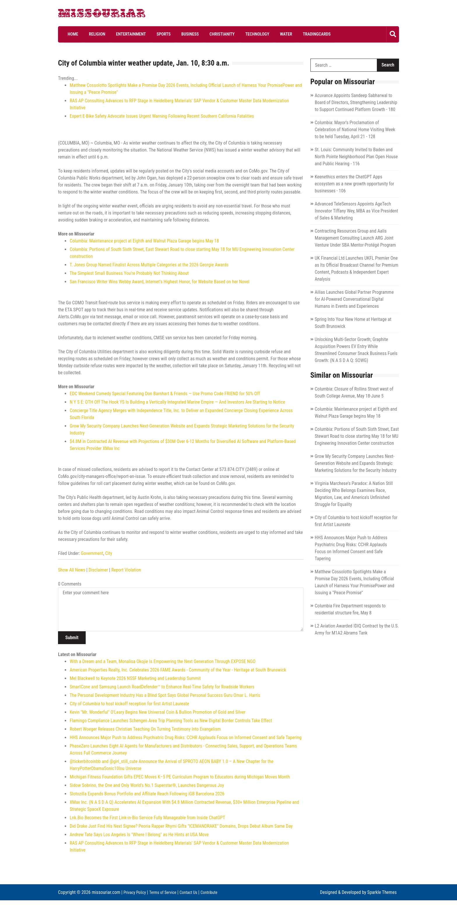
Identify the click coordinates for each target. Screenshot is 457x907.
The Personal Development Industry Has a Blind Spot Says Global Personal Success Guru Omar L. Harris (165, 695)
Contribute (67, 899)
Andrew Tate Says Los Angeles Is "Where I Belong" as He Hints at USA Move (139, 834)
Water (249, 34)
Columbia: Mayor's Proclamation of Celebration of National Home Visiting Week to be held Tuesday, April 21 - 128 (355, 129)
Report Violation (126, 570)
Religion (88, 34)
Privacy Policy (136, 892)
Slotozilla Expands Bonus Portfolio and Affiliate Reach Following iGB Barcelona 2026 (147, 794)
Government (92, 553)
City (108, 553)
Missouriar (80, 14)
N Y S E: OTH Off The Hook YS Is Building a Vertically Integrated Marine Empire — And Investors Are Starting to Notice (177, 402)
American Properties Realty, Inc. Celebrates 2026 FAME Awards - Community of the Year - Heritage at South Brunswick (178, 670)
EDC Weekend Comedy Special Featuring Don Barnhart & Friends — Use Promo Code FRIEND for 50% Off (165, 393)
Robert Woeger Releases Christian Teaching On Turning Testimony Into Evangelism (145, 729)
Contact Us (197, 892)
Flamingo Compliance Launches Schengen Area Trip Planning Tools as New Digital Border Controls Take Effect (171, 720)
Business (167, 34)
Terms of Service (167, 892)
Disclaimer (98, 570)
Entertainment (117, 34)
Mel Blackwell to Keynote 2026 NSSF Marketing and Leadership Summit (135, 678)
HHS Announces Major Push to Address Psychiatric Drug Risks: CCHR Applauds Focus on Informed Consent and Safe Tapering (186, 737)
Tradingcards (275, 34)
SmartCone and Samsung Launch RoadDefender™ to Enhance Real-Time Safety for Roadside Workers (162, 687)
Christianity (195, 34)
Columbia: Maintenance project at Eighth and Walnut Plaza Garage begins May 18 (144, 241)
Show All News (71, 570)
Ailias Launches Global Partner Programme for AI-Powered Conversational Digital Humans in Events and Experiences (354, 299)
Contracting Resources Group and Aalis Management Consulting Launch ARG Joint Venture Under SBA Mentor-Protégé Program (355, 237)
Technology (225, 34)
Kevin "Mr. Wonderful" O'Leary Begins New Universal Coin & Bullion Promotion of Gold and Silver (157, 712)
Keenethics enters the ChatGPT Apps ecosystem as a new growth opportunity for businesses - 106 (354, 183)
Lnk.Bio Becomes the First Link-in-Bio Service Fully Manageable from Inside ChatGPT (147, 817)
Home (69, 34)
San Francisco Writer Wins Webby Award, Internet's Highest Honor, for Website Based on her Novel (159, 281)
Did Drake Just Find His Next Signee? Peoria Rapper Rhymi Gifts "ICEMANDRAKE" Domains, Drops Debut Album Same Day (181, 826)
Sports (145, 34)
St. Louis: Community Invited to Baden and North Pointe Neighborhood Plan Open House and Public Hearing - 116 (356, 156)
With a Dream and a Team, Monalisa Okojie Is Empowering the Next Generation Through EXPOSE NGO (163, 661)
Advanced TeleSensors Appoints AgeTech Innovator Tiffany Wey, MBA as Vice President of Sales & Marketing (356, 210)
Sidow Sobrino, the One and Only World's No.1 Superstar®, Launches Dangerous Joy (147, 785)
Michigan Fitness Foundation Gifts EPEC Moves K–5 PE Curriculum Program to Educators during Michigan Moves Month (180, 777)
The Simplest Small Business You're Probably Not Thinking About (129, 273)
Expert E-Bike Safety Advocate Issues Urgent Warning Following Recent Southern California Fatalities (162, 116)
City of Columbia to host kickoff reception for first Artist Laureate (129, 703)
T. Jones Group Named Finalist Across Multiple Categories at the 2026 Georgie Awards (149, 265)
